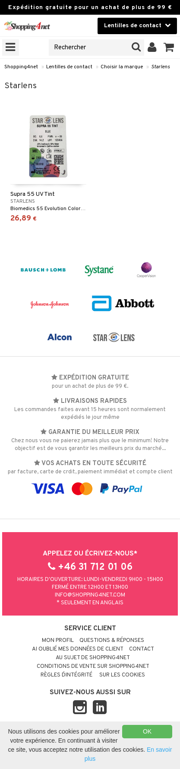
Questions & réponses (111, 640)
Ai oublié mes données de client (77, 649)
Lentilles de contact (69, 67)
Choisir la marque (122, 67)
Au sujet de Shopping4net (93, 657)
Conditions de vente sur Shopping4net (93, 666)
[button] (169, 47)
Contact (141, 649)
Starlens (160, 67)
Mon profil (58, 640)
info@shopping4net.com (90, 595)
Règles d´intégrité (66, 675)
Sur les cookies (122, 675)
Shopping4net (21, 67)
